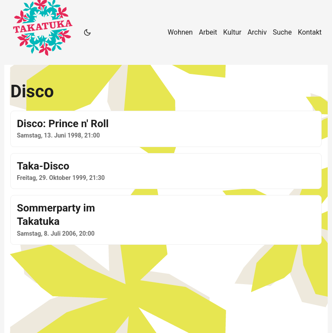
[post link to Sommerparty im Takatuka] (166, 219)
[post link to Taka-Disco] (166, 171)
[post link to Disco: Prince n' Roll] (166, 129)
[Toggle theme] (87, 32)
